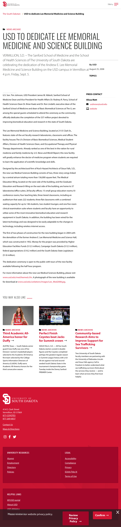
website (93, 108)
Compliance (70, 463)
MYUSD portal (13, 500)
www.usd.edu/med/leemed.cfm (17, 277)
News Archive (14, 29)
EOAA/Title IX (71, 471)
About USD (12, 504)
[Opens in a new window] (5, 437)
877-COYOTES (9, 415)
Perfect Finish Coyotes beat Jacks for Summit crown (51, 336)
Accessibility (70, 458)
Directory (11, 467)
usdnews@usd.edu (98, 104)
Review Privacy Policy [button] (73, 518)
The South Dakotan (11, 13)
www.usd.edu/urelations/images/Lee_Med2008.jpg (41, 281)
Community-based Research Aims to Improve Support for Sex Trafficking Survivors (89, 340)
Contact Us (8, 424)
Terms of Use (71, 476)
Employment (13, 463)
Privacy (68, 467)
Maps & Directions (11, 429)
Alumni (10, 458)
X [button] (117, 512)
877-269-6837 (9, 418)
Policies (10, 471)
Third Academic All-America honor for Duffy (16, 336)
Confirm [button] (100, 515)
